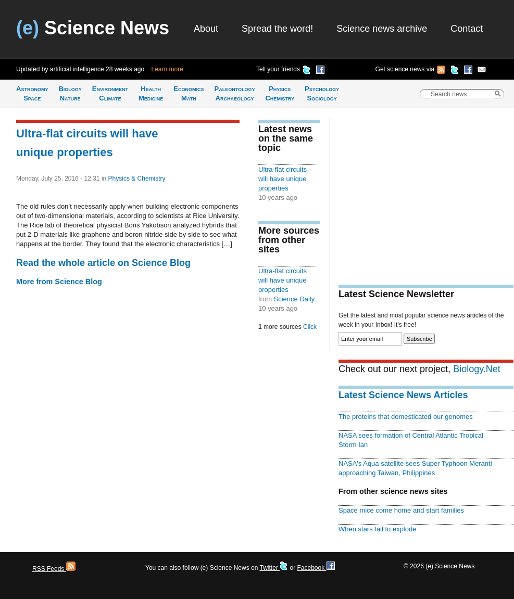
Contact (466, 28)
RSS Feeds (54, 568)
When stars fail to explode (377, 529)
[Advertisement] (426, 190)
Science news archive (381, 28)
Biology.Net (476, 369)
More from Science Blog (59, 281)
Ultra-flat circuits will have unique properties (282, 178)
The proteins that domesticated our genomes (406, 416)
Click (310, 326)
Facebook (315, 567)
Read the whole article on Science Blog (103, 263)
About (206, 28)
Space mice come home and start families (401, 510)
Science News (92, 28)
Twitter (273, 567)
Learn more (167, 69)
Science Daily (294, 299)
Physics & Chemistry (137, 178)
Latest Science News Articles (403, 395)
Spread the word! (277, 28)
